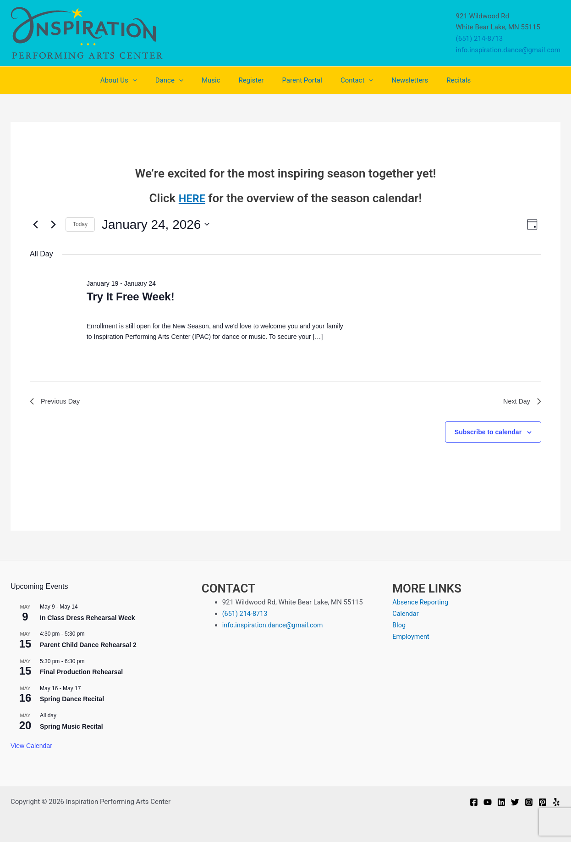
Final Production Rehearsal (81, 672)
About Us (134, 80)
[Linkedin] (501, 802)
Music (218, 80)
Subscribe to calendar (488, 434)
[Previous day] (35, 224)
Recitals (442, 80)
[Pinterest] (542, 802)
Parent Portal (299, 80)
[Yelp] (556, 802)
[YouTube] (487, 802)
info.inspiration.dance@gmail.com (508, 50)
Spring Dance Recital (72, 699)
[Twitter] (515, 802)
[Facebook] (474, 802)
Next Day (520, 402)
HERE (192, 198)
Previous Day (57, 402)
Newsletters (398, 80)
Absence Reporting (421, 602)
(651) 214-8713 (479, 38)
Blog (399, 625)
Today (80, 224)
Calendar (406, 613)
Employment (411, 636)
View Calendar (31, 745)
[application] (148, 80)
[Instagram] (529, 802)
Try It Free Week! (131, 296)
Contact (350, 80)
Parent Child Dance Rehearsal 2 (88, 644)
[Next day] (53, 224)
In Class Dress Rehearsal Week (87, 617)
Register (253, 80)
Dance (181, 80)
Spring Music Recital (71, 726)
